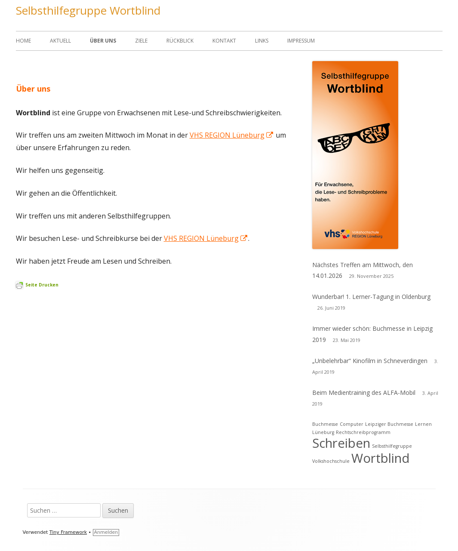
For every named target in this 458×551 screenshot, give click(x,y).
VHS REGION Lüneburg (232, 135)
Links (261, 40)
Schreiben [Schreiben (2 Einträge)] (341, 443)
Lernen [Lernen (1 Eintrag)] (423, 424)
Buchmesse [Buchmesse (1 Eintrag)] (325, 424)
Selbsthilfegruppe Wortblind (88, 10)
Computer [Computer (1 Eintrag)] (351, 424)
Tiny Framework (68, 532)
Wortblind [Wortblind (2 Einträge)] (380, 458)
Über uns (103, 40)
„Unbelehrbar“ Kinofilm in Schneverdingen (369, 361)
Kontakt (224, 40)
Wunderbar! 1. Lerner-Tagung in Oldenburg (371, 296)
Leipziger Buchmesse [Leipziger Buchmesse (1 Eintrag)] (389, 424)
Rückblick (180, 40)
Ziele (141, 40)
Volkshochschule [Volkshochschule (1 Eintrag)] (331, 461)
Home (23, 40)
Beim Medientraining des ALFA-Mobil (363, 392)
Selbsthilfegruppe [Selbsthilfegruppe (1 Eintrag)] (392, 446)
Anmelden (106, 532)
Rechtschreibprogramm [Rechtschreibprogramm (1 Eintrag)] (363, 432)
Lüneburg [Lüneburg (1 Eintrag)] (323, 432)
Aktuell (60, 40)
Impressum (301, 40)
